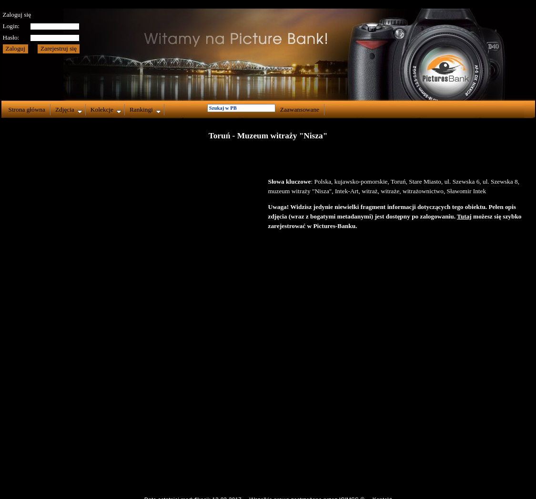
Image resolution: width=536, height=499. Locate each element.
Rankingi (145, 110)
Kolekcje (106, 110)
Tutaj (464, 216)
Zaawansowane (299, 109)
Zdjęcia (68, 110)
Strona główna (27, 109)
